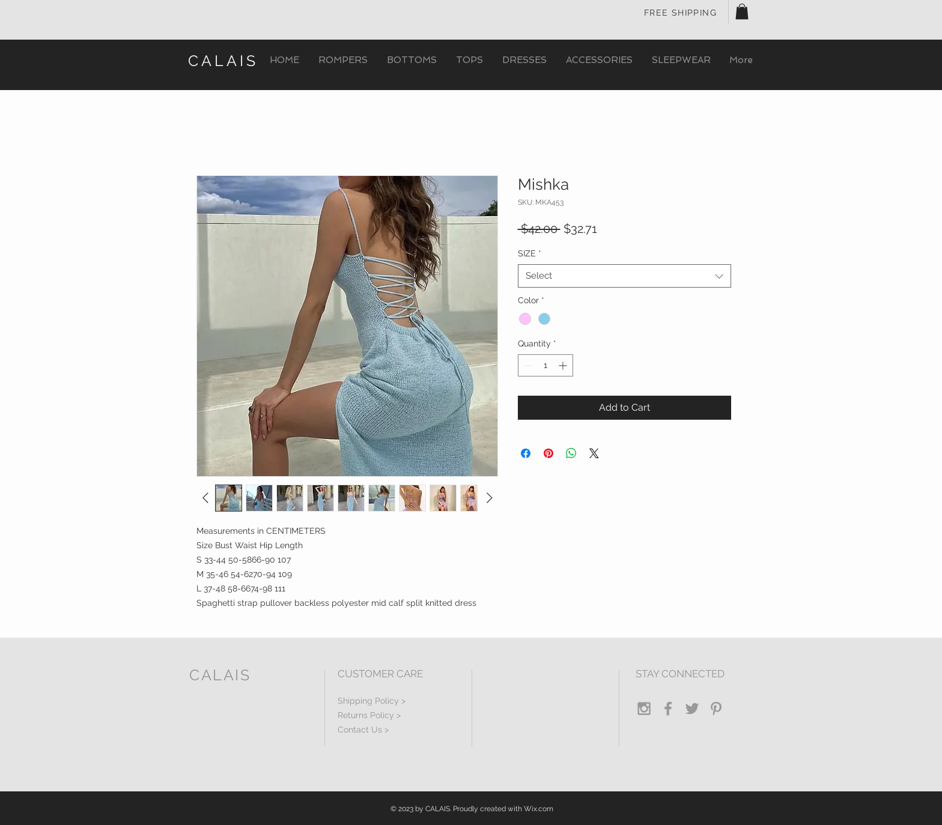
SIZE (529, 253)
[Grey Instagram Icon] (644, 709)
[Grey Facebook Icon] (668, 709)
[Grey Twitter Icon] (692, 709)
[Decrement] (527, 365)
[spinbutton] (545, 365)
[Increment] (563, 365)
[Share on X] (594, 453)
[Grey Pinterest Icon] (716, 709)
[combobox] (624, 276)
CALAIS (223, 61)
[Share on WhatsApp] (571, 453)
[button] (742, 11)
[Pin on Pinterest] (548, 453)
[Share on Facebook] (525, 453)
